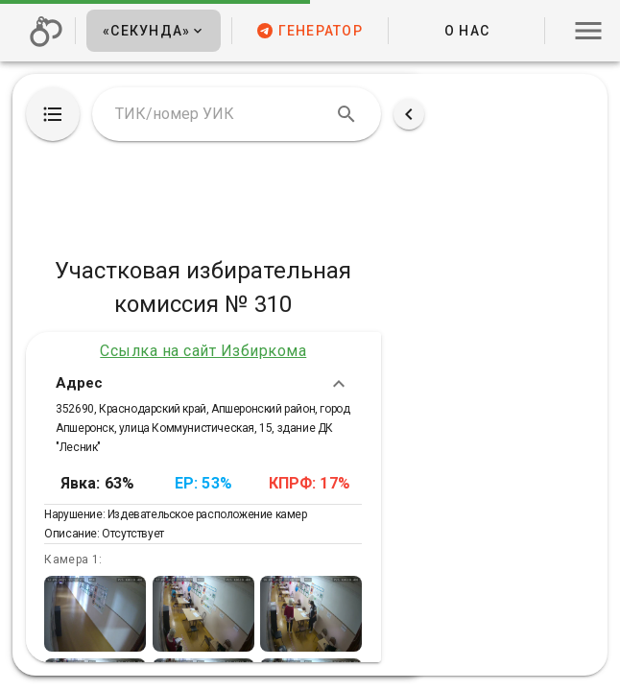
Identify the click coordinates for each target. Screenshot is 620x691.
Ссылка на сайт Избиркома (203, 351)
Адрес (203, 383)
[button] (153, 31)
